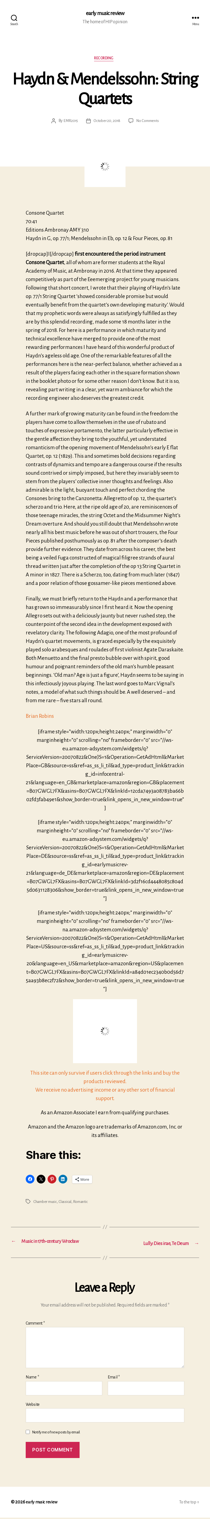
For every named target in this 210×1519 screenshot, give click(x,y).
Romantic (85, 1204)
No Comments (148, 123)
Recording (105, 60)
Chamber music (46, 1204)
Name (32, 1378)
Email (114, 1378)
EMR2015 (69, 123)
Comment (35, 1324)
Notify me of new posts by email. (56, 1434)
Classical (68, 1204)
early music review (105, 13)
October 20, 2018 (106, 123)
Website (33, 1406)
